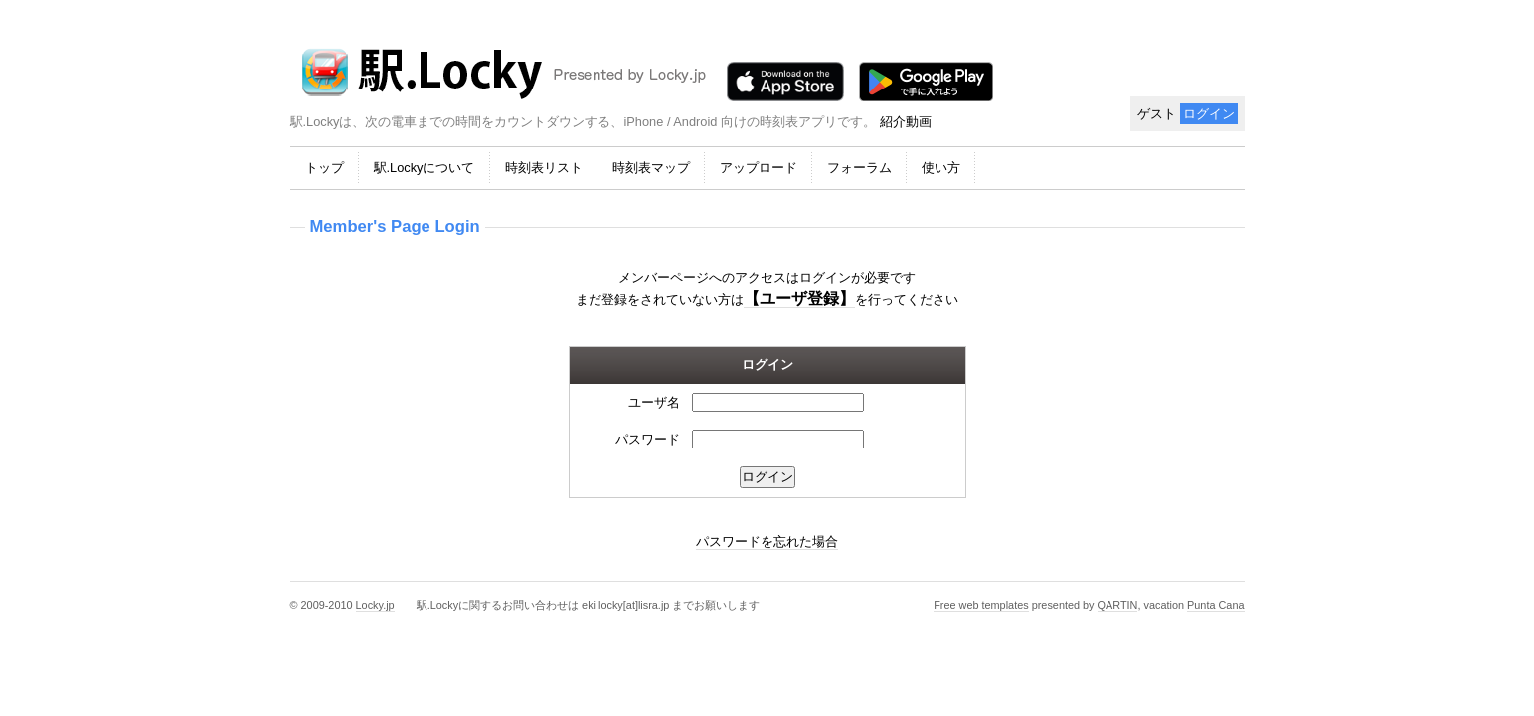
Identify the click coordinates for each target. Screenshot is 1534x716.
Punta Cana (1215, 605)
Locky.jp (375, 605)
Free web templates (981, 605)
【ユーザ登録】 (799, 298)
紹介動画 (906, 121)
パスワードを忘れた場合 (767, 541)
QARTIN (1118, 605)
